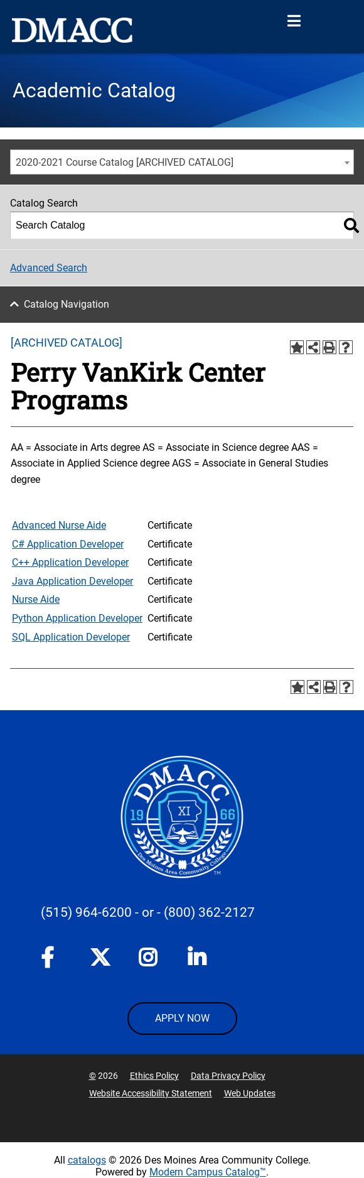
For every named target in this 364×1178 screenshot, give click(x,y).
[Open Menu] (294, 21)
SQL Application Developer (71, 637)
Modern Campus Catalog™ (207, 1172)
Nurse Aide (36, 599)
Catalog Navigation (66, 304)
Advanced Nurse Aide (59, 525)
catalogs (87, 1160)
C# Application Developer (68, 544)
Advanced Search (48, 268)
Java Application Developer (72, 581)
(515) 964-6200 (86, 912)
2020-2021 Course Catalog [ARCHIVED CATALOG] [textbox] (124, 162)
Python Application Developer (77, 618)
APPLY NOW (182, 1018)
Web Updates (250, 1093)
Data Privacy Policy (228, 1076)
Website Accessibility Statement (150, 1093)
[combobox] (182, 162)
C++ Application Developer (70, 562)
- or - (148, 912)
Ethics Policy (154, 1076)
